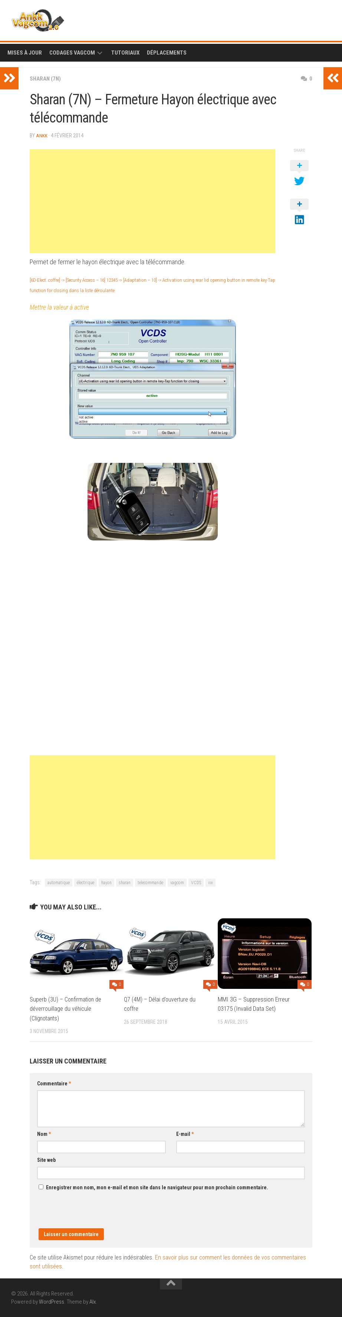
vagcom (177, 882)
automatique (58, 882)
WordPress (51, 1301)
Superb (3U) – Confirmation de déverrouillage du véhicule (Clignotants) (67, 1008)
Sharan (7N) (46, 78)
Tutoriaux (125, 52)
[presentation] (93, 1213)
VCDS (196, 882)
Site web (46, 1160)
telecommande (150, 882)
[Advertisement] (152, 201)
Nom (44, 1134)
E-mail (185, 1134)
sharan (125, 882)
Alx (92, 1301)
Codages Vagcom (72, 52)
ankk (41, 135)
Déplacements (167, 52)
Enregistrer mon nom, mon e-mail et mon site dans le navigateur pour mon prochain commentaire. (157, 1187)
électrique (85, 882)
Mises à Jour (24, 52)
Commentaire (54, 1083)
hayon (106, 882)
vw (210, 882)
